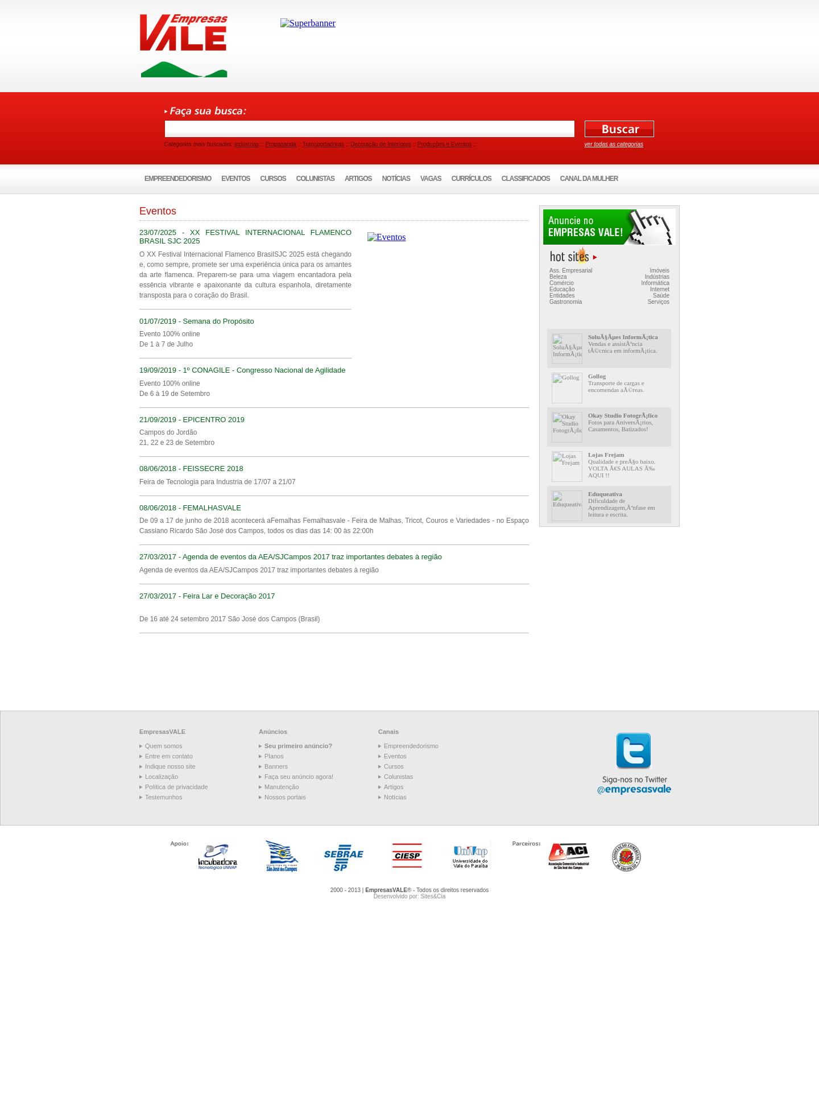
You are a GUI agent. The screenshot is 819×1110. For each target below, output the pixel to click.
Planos (274, 756)
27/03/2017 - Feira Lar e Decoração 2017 (207, 596)
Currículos (471, 179)
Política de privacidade (176, 786)
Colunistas (315, 179)
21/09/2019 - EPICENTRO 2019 (192, 419)
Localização (161, 776)
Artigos (358, 179)
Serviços (658, 302)
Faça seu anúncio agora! (298, 776)
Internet (659, 289)
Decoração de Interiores (380, 144)
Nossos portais (285, 797)
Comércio (561, 283)
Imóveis (659, 270)
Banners (276, 766)
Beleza (558, 277)
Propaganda (280, 144)
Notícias (396, 179)
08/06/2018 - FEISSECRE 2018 (191, 468)
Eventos (235, 179)
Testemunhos (163, 797)
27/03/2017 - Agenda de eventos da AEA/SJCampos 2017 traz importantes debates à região (290, 556)
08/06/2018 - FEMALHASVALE (190, 508)
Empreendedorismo (177, 179)
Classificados (526, 179)
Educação (561, 289)
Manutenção (281, 786)
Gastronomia (565, 302)
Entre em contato (169, 756)
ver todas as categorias (614, 144)
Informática (655, 283)
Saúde (661, 295)
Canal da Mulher (589, 179)
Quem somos (163, 745)
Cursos (273, 179)
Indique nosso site (170, 766)
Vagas (430, 179)
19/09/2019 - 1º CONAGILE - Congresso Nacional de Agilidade (242, 370)
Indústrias (246, 144)
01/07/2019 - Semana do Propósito (196, 321)
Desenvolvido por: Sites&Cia (410, 896)
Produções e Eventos (444, 144)
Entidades (561, 295)
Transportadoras (323, 144)
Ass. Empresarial (571, 270)
